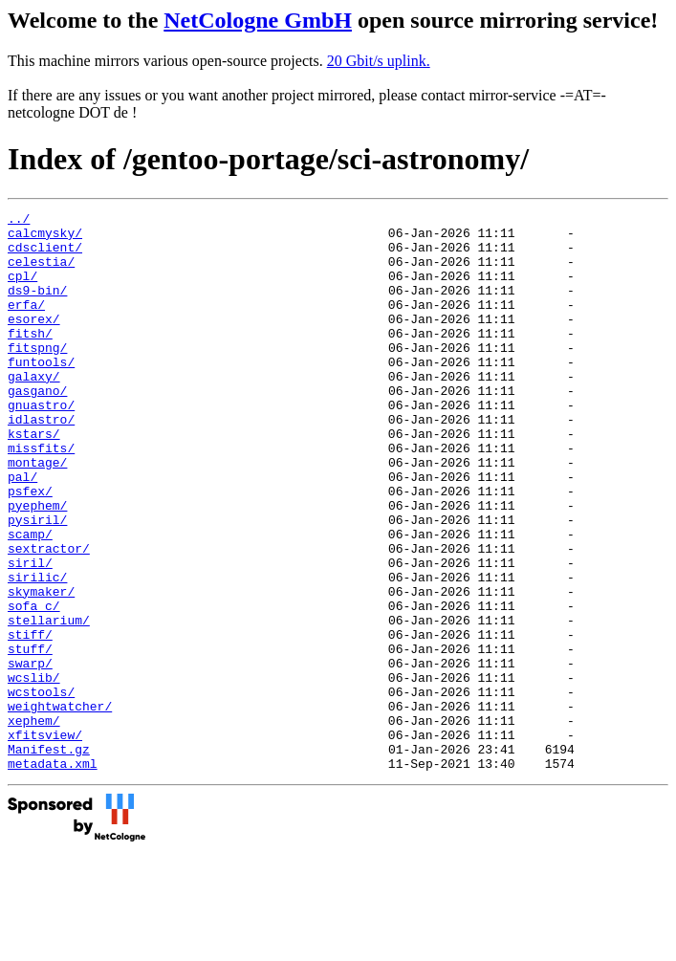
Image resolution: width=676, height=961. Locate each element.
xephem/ (34, 823)
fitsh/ (30, 358)
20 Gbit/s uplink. (378, 61)
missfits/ (41, 496)
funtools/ (41, 393)
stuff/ (30, 737)
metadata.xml (53, 875)
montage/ (37, 513)
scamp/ (30, 599)
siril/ (30, 634)
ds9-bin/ (37, 307)
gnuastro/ (41, 444)
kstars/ (34, 479)
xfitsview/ (45, 840)
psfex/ (30, 548)
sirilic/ (37, 651)
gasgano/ (37, 427)
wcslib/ (34, 771)
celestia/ (41, 272)
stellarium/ (49, 702)
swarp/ (30, 754)
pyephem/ (37, 565)
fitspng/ (37, 375)
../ (19, 220)
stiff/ (30, 720)
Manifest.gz (49, 857)
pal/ (22, 530)
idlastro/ (41, 461)
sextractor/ (49, 616)
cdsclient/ (45, 255)
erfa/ (26, 324)
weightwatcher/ (60, 806)
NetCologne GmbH (258, 20)
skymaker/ (41, 668)
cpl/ (22, 289)
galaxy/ (34, 410)
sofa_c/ (34, 685)
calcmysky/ (45, 238)
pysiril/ (37, 582)
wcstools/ (41, 788)
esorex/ (34, 341)
